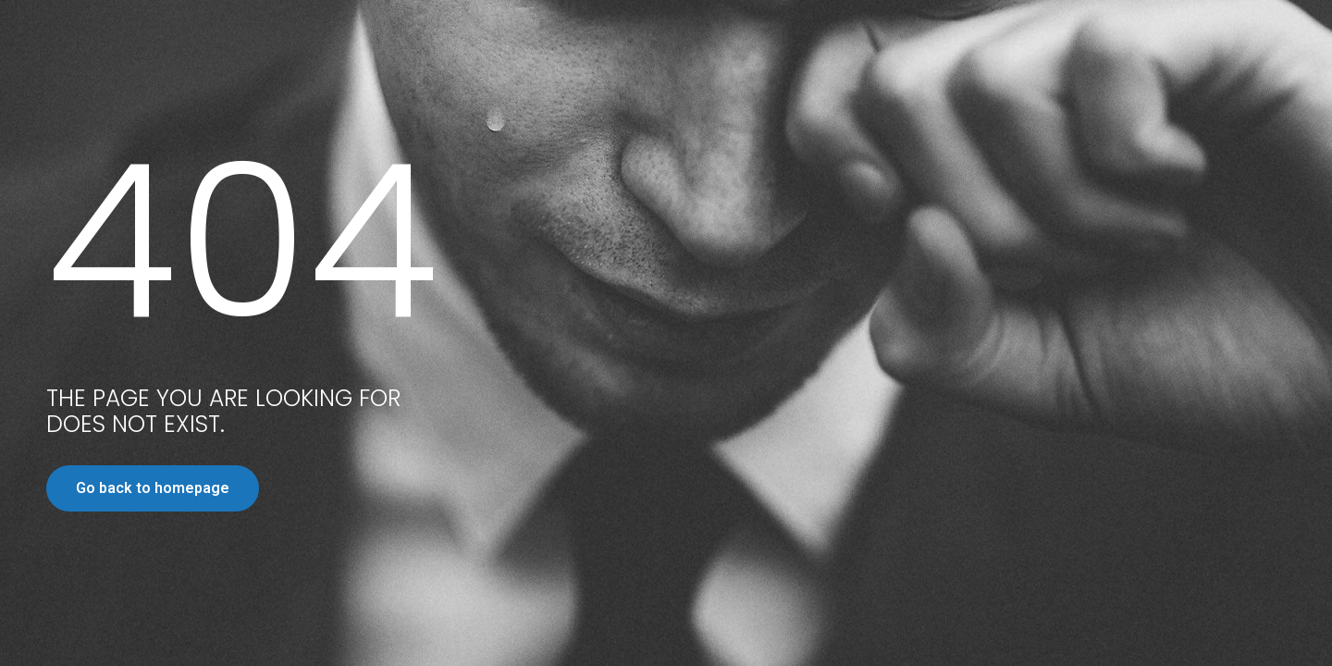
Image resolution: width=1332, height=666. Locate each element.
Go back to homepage (152, 488)
